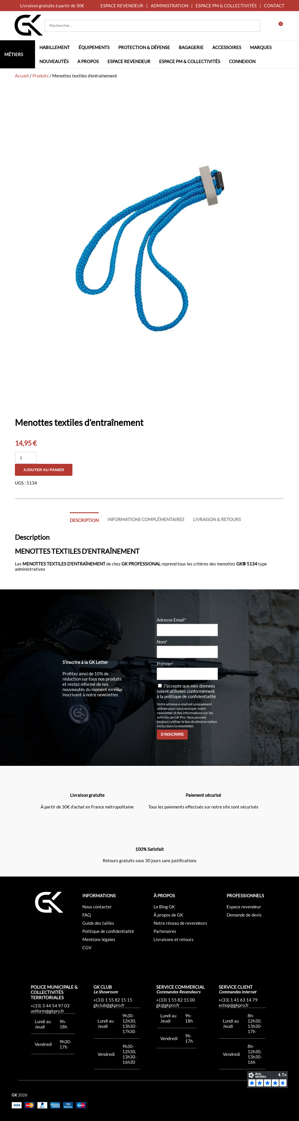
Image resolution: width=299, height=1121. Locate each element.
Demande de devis (244, 914)
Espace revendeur (128, 61)
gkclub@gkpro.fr (109, 1005)
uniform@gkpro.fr (47, 1011)
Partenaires (165, 931)
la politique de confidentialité (188, 696)
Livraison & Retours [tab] (217, 519)
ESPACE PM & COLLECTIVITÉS (226, 5)
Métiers (13, 54)
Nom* (162, 641)
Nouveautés (54, 61)
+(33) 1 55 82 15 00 (175, 999)
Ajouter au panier (43, 470)
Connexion (242, 61)
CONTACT (274, 5)
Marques (261, 47)
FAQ (86, 914)
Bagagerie (191, 47)
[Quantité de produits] (26, 458)
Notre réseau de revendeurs (180, 923)
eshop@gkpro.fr (234, 1005)
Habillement (54, 47)
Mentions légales (98, 939)
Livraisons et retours (174, 939)
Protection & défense (144, 47)
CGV (86, 947)
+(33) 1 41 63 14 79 (238, 999)
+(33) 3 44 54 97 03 (50, 1005)
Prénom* (165, 663)
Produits (40, 75)
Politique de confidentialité (108, 931)
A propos (88, 61)
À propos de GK (168, 914)
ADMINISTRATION (169, 5)
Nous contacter (97, 906)
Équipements (94, 47)
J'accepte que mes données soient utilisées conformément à (186, 691)
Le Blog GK (164, 906)
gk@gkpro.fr (168, 1005)
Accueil (22, 75)
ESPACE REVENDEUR (121, 5)
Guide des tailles (98, 923)
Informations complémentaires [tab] (145, 519)
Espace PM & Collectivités (189, 61)
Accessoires (226, 47)
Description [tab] (84, 520)
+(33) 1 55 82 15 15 (112, 999)
